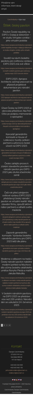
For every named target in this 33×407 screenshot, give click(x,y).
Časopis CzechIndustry (21, 403)
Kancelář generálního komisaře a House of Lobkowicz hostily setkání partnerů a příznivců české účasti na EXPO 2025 (16, 153)
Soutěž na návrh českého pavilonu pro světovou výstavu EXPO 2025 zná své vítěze (16, 74)
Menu (28, 4)
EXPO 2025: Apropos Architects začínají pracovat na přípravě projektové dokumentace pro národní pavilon (16, 98)
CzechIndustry (12, 32)
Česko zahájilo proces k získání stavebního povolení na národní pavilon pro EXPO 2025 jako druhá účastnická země (16, 182)
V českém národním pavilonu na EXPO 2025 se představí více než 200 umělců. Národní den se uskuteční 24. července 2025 (16, 312)
